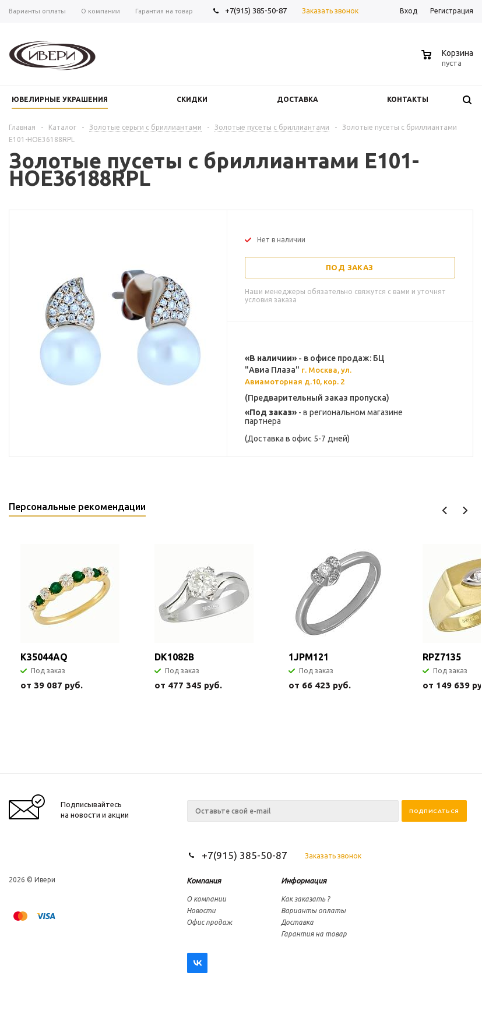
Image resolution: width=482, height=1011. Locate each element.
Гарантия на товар (314, 934)
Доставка (297, 922)
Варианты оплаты (313, 910)
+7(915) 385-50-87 (257, 10)
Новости (201, 910)
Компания (204, 880)
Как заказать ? (305, 899)
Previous (445, 510)
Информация (303, 880)
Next (464, 510)
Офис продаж (209, 922)
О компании (206, 899)
